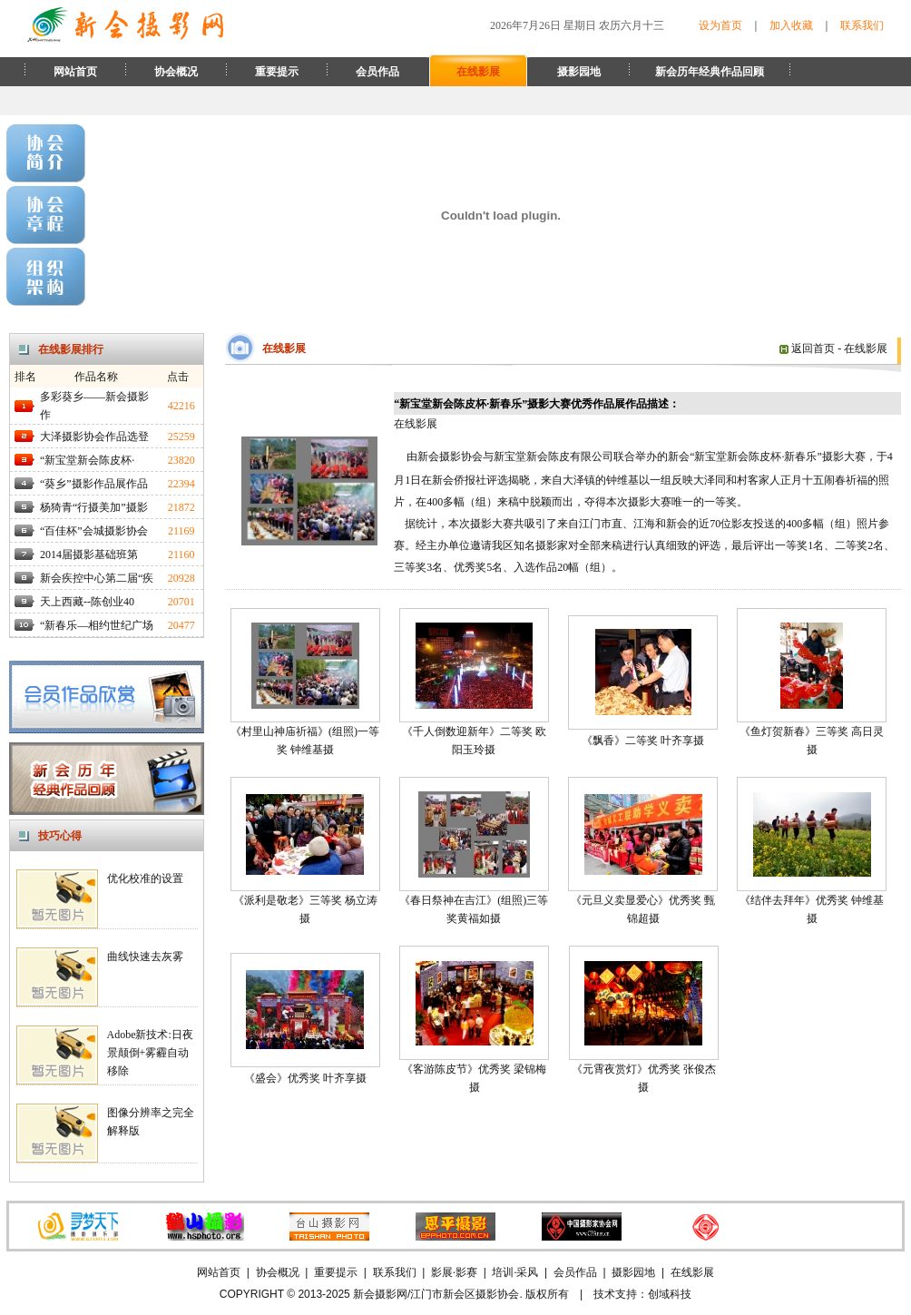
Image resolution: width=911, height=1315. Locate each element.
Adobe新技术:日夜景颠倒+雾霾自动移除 (150, 1052)
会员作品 (377, 71)
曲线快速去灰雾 (145, 956)
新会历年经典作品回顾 (709, 71)
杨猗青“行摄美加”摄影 (94, 507)
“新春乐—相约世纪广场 (96, 625)
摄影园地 (579, 71)
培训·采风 (515, 1272)
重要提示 (277, 71)
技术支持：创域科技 (642, 1294)
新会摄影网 (380, 1294)
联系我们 (862, 25)
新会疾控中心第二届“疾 (96, 578)
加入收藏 (791, 25)
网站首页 (75, 71)
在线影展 (478, 71)
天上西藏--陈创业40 (87, 601)
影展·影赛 (454, 1272)
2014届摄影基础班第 (89, 554)
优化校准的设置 (145, 878)
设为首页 (720, 25)
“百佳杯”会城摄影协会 (94, 531)
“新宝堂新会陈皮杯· (87, 460)
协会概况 (176, 71)
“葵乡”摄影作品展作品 (94, 483)
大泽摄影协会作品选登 (94, 436)
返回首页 (807, 348)
